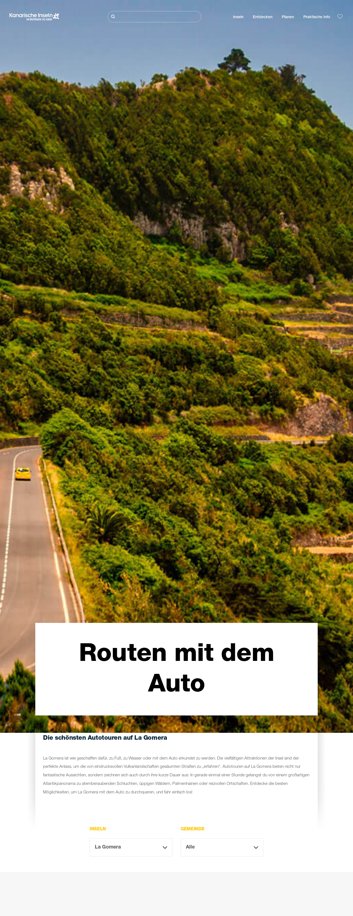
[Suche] (154, 16)
